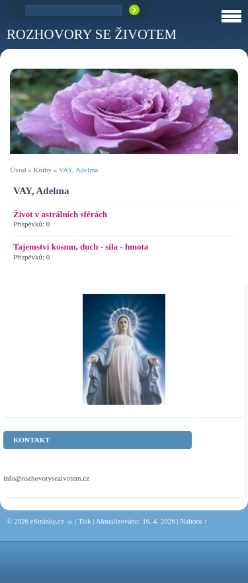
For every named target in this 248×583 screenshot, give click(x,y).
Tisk (84, 521)
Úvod (18, 170)
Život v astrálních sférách (60, 214)
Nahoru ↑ (193, 521)
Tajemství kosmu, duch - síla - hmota (80, 247)
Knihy (42, 170)
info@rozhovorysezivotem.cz (46, 478)
